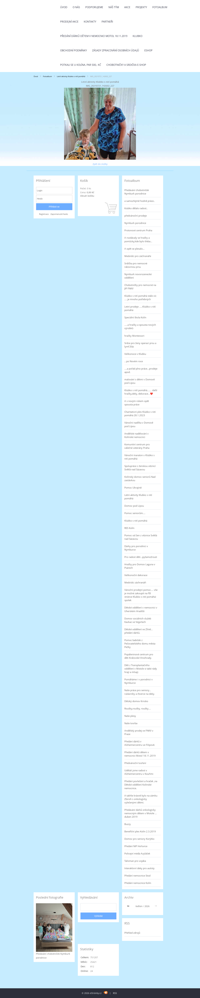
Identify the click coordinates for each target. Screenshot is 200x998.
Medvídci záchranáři (135, 582)
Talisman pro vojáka (135, 860)
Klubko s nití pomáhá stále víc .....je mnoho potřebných (140, 297)
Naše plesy (130, 715)
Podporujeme (94, 7)
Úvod (63, 7)
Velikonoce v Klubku (135, 353)
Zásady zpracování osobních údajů (115, 50)
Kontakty (90, 21)
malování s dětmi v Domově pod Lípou (139, 381)
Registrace (44, 214)
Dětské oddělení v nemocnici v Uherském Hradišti (140, 609)
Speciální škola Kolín (135, 317)
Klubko (137, 36)
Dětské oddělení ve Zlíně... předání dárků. (138, 631)
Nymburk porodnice (135, 223)
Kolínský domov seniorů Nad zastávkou (139, 478)
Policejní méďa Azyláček (137, 853)
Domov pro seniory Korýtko (139, 838)
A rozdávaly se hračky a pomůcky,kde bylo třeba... (138, 239)
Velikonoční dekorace (135, 575)
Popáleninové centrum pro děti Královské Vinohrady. (138, 656)
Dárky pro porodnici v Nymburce (136, 548)
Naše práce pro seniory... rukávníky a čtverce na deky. (139, 692)
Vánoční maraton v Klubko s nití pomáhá (139, 457)
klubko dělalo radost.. (136, 208)
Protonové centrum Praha (138, 230)
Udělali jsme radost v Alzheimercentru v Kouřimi (138, 772)
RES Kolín (129, 528)
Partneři (107, 21)
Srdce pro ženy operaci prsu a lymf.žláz (140, 344)
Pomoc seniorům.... (134, 513)
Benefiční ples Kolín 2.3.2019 (140, 831)
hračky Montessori (134, 335)
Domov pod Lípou (134, 505)
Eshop (148, 50)
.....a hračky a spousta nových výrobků (140, 326)
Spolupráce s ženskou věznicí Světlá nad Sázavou (140, 467)
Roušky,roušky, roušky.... (137, 708)
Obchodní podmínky (73, 50)
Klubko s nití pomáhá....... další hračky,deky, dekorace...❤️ (140, 392)
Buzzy (127, 824)
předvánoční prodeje (135, 215)
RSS (115, 993)
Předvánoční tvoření (135, 763)
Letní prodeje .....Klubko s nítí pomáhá (140, 308)
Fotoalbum (159, 7)
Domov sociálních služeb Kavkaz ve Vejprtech (137, 620)
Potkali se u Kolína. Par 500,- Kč (80, 65)
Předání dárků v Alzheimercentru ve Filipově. (139, 743)
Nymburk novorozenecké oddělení (138, 276)
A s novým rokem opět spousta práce (136, 402)
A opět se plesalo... (134, 248)
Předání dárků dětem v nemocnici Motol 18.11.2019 (93, 36)
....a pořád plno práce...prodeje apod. (140, 370)
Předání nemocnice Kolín (137, 882)
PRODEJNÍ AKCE (69, 21)
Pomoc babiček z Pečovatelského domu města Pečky (139, 644)
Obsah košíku (87, 195)
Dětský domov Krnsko (136, 701)
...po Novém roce (133, 361)
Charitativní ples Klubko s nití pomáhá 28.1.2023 (140, 413)
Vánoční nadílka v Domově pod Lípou (138, 424)
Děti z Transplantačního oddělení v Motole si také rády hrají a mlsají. (140, 669)
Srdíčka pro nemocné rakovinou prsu (135, 265)
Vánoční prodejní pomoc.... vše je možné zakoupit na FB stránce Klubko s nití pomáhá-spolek (141, 595)
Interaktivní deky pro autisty (139, 868)
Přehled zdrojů (132, 932)
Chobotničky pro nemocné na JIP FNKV (140, 286)
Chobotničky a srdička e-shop (126, 65)
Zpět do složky (100, 164)
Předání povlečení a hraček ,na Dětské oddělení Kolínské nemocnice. (140, 785)
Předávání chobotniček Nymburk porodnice (136, 192)
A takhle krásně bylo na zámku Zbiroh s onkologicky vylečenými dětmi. (140, 799)
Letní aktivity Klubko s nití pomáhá (71, 76)
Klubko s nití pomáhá (135, 520)
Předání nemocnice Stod (137, 875)
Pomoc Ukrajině (133, 487)
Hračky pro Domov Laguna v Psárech (139, 566)
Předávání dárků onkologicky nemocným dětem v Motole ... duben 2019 (140, 813)
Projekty (141, 7)
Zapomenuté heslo (59, 214)
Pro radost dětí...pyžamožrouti (140, 556)
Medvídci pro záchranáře (137, 256)
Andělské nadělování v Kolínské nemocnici (136, 435)
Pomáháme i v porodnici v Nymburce (138, 681)
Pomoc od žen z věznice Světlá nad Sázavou (140, 537)
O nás (76, 7)
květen (139, 906)
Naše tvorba (130, 723)
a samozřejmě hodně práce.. (139, 200)
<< (129, 906)
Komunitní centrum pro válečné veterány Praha (137, 446)
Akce (127, 7)
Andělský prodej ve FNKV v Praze (138, 732)
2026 (147, 906)
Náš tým (113, 7)
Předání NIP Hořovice (135, 846)
